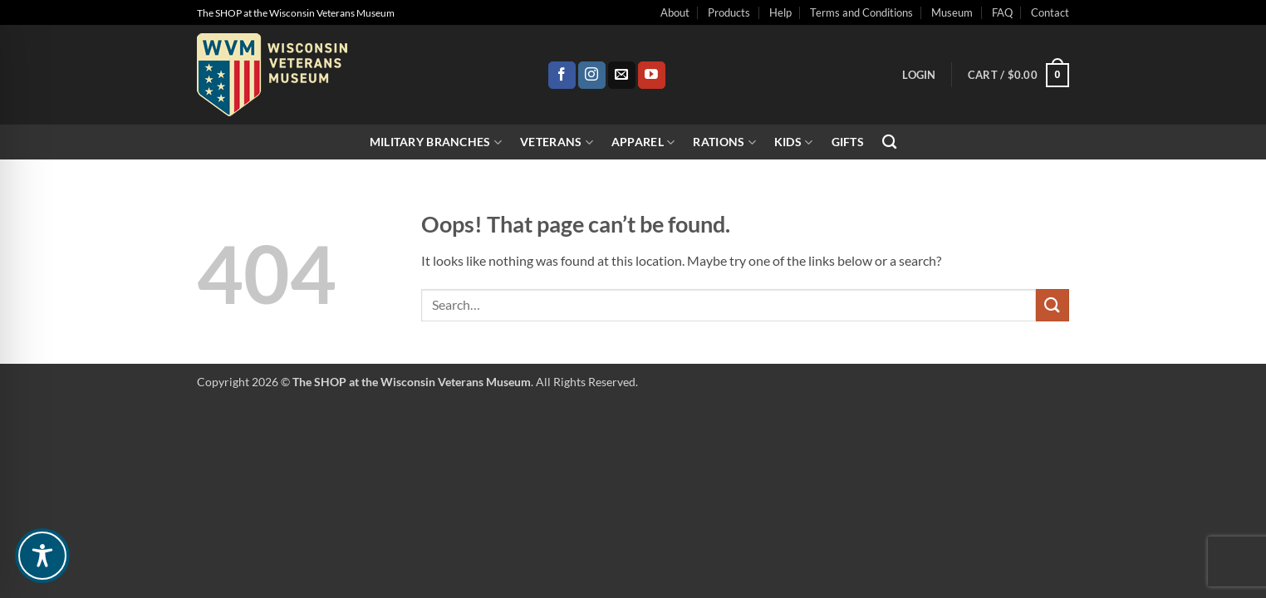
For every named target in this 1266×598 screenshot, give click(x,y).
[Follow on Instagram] (592, 75)
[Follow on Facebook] (562, 75)
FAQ (1002, 12)
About (674, 12)
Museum (952, 12)
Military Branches (436, 142)
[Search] (889, 142)
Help (780, 12)
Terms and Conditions (861, 12)
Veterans (556, 142)
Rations (724, 142)
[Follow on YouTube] (651, 75)
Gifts (848, 142)
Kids (793, 142)
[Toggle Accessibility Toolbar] (42, 555)
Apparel (643, 142)
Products (729, 12)
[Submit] (1052, 305)
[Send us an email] (621, 75)
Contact (1050, 12)
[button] (918, 75)
